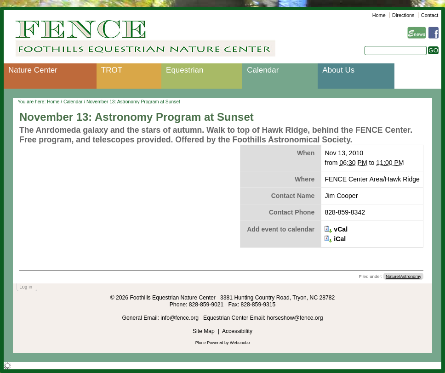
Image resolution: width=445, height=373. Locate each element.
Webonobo (240, 342)
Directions (403, 15)
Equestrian (184, 70)
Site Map (204, 331)
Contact (429, 15)
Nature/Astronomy (403, 276)
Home (379, 15)
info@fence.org (180, 318)
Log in (25, 286)
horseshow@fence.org (295, 318)
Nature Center (32, 70)
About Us (338, 70)
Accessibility (237, 331)
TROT (111, 70)
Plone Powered (209, 342)
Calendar (263, 70)
